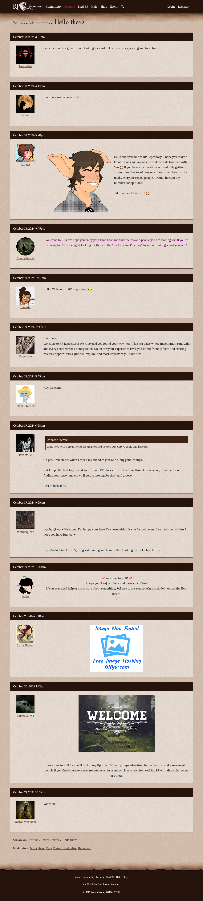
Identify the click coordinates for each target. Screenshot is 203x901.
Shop (104, 6)
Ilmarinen (84, 848)
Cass (49, 848)
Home (77, 877)
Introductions (39, 23)
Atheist (25, 164)
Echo (25, 596)
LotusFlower (25, 645)
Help (94, 6)
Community (54, 6)
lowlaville (25, 455)
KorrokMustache (25, 822)
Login (171, 6)
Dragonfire (70, 848)
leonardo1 (25, 66)
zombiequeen (25, 532)
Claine (57, 848)
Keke (41, 848)
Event (114, 6)
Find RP (83, 6)
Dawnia (25, 307)
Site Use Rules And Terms (96, 884)
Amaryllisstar (25, 258)
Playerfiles (25, 356)
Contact (115, 884)
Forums (70, 6)
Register (183, 6)
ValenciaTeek (25, 716)
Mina (33, 848)
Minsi (25, 115)
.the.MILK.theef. (25, 406)
